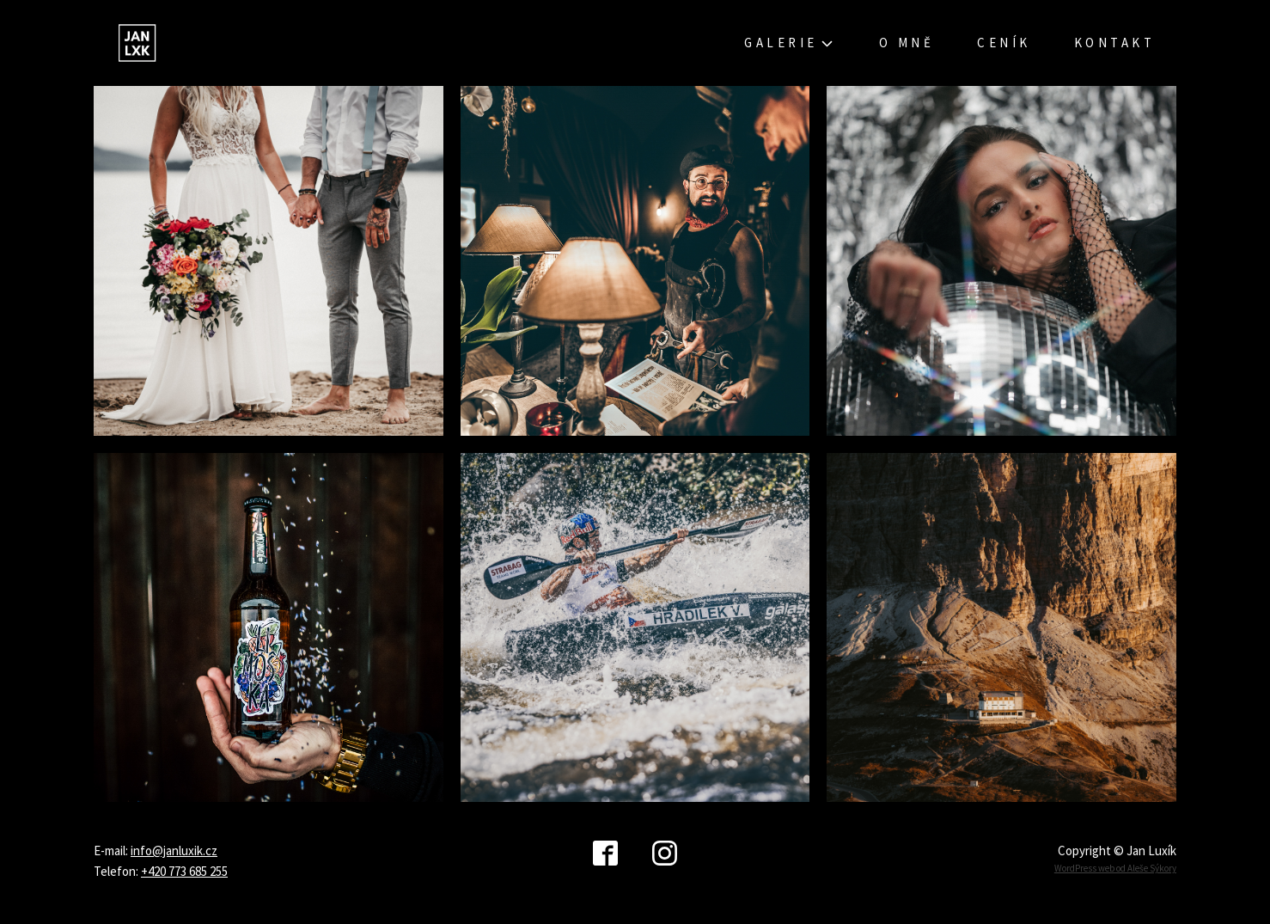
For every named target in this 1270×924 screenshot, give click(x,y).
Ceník (1004, 42)
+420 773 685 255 (184, 871)
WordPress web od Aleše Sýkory (1115, 868)
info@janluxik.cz (174, 850)
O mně (907, 42)
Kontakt (1115, 42)
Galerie (790, 43)
